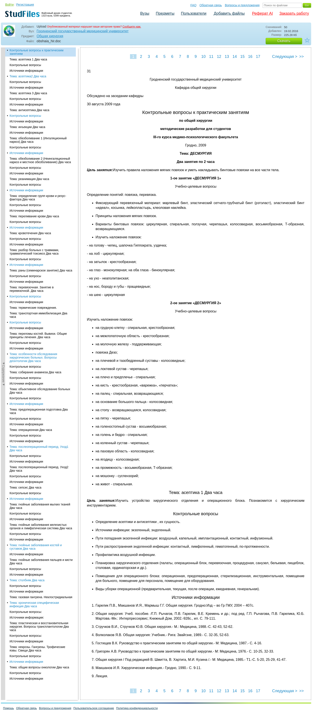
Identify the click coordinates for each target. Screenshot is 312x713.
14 (234, 56)
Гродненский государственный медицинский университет (82, 31)
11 (211, 56)
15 (242, 56)
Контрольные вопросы (25, 65)
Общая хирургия (50, 36)
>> (301, 56)
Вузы (144, 13)
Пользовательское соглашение (93, 708)
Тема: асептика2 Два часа (28, 76)
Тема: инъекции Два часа (27, 127)
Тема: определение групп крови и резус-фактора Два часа (38, 197)
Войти (9, 4)
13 (227, 56)
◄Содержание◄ (3, 123)
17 (258, 56)
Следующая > (284, 56)
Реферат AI (262, 13)
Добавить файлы (229, 13)
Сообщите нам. (131, 26)
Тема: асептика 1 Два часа (28, 59)
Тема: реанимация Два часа (29, 179)
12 (219, 56)
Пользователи (193, 13)
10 (203, 56)
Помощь (8, 708)
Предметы (165, 13)
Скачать (283, 41)
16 (250, 56)
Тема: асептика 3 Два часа (28, 93)
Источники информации (26, 70)
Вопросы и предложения (242, 5)
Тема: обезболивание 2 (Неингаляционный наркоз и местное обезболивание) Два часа (40, 160)
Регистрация (25, 4)
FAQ (193, 5)
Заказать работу (294, 13)
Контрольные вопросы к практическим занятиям (36, 52)
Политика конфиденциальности (137, 708)
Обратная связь (211, 5)
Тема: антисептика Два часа (29, 110)
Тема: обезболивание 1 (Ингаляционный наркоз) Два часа (38, 139)
